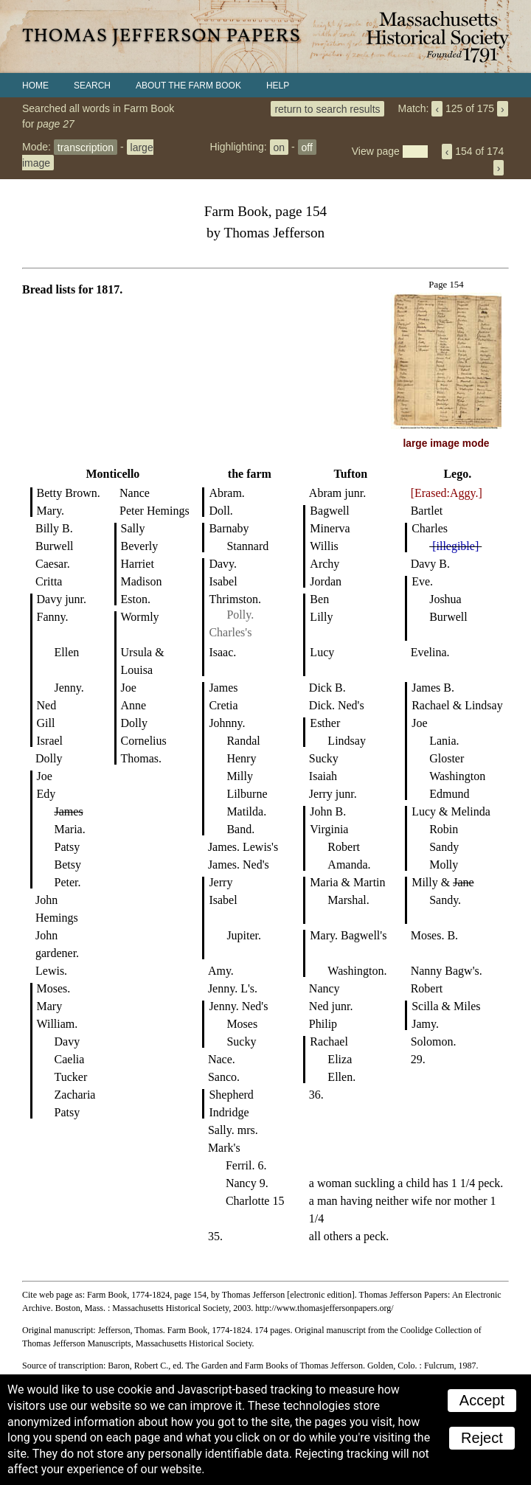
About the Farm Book (188, 85)
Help (277, 85)
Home (35, 85)
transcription (86, 147)
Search (92, 85)
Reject (482, 1438)
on (279, 147)
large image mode (446, 443)
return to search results (327, 108)
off (307, 147)
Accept (481, 1400)
